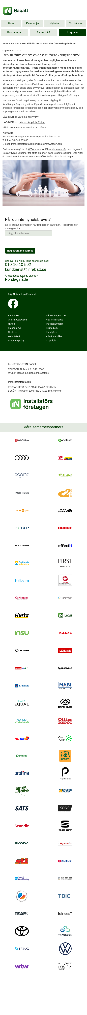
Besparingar (14, 32)
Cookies (12, 332)
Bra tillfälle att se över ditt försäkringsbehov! (41, 55)
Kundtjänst (51, 332)
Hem (11, 23)
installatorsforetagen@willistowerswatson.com (37, 143)
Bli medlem (52, 328)
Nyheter (54, 23)
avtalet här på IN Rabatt (32, 122)
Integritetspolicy (16, 340)
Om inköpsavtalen (17, 319)
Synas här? (43, 32)
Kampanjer (32, 23)
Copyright (51, 340)
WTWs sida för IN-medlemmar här (47, 149)
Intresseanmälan (55, 323)
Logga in (72, 32)
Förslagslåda (16, 279)
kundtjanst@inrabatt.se (25, 269)
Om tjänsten (76, 23)
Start (5, 43)
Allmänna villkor (54, 336)
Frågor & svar (15, 328)
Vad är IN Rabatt (54, 319)
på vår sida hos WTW (27, 116)
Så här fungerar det (56, 315)
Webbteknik (14, 336)
